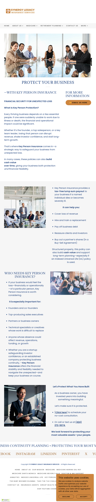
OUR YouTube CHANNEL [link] (48, 489)
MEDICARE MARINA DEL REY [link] (69, 470)
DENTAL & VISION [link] (74, 485)
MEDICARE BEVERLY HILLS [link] (48, 473)
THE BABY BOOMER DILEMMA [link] (22, 481)
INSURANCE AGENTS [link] (30, 485)
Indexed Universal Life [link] (32, 477)
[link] (21, 11)
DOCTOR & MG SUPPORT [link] (73, 473)
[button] (17, 26)
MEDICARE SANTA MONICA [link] (24, 473)
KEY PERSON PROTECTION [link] (56, 477)
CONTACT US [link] (72, 26)
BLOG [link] (86, 485)
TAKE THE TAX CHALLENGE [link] (49, 481)
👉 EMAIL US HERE (78, 102)
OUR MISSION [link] (38, 470)
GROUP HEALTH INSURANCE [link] (52, 485)
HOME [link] (6, 26)
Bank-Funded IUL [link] (77, 477)
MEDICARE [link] (50, 470)
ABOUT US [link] (26, 470)
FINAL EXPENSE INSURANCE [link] (74, 481)
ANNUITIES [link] (15, 477)
